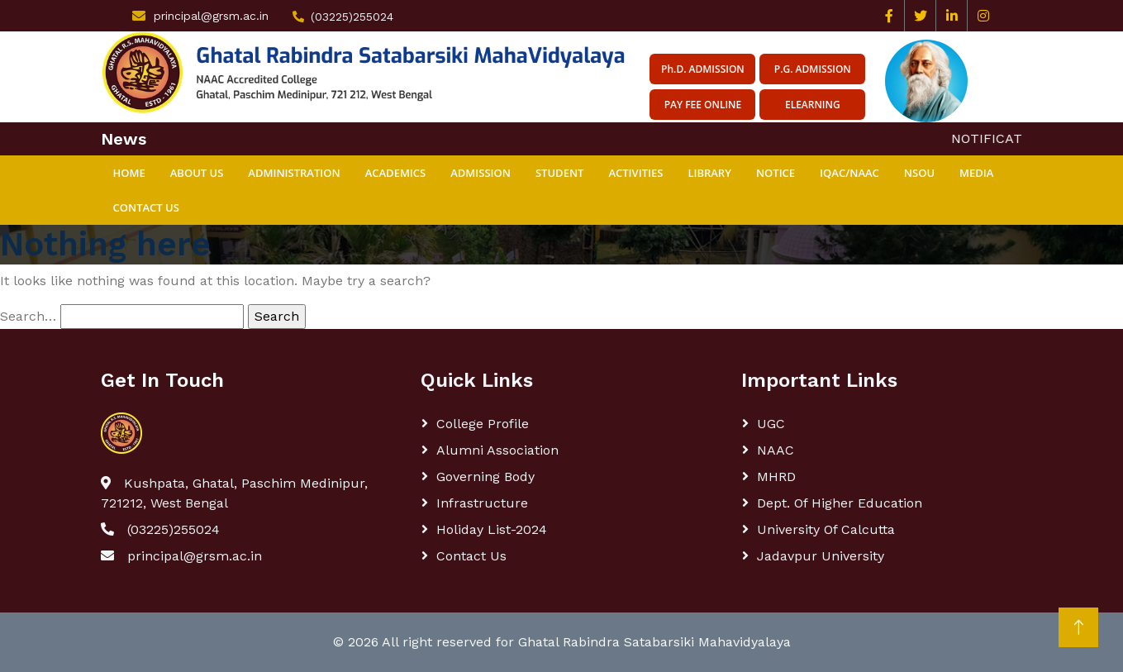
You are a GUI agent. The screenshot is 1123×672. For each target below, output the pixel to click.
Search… (28, 316)
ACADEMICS (395, 172)
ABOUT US (197, 172)
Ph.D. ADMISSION (703, 69)
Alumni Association (497, 450)
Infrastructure (482, 503)
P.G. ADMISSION (812, 69)
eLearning (812, 105)
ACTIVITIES (635, 172)
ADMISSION (480, 172)
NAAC (775, 450)
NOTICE (775, 172)
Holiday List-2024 (491, 529)
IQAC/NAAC (849, 172)
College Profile (482, 423)
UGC (771, 423)
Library (709, 172)
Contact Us (146, 207)
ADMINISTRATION (294, 172)
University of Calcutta (826, 529)
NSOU (919, 172)
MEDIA (976, 172)
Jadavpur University (820, 556)
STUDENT (559, 172)
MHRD (776, 476)
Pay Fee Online (703, 105)
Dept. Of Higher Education (839, 503)
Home (129, 172)
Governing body (485, 476)
